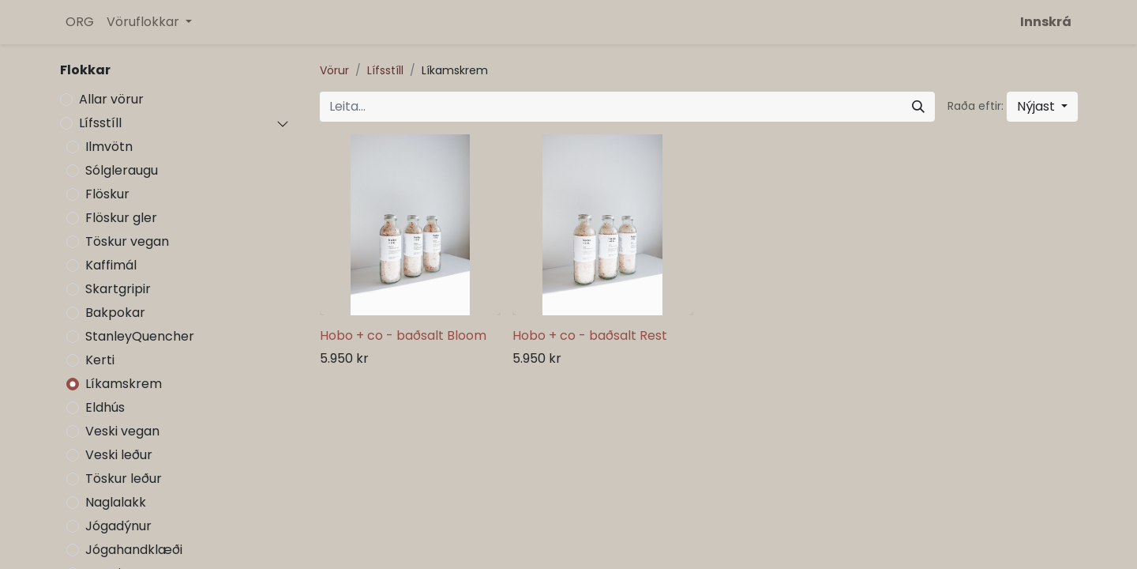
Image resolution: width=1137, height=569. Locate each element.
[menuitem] (79, 22)
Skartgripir (118, 289)
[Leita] (918, 107)
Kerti (99, 360)
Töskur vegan (127, 241)
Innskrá (1045, 22)
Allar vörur (111, 99)
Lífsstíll (100, 123)
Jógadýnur (118, 526)
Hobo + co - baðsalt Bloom (403, 335)
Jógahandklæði (133, 550)
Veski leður (118, 455)
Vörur (334, 70)
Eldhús (105, 407)
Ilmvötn (109, 147)
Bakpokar (115, 312)
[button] (1042, 107)
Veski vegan (122, 431)
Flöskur (107, 194)
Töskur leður (123, 478)
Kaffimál (111, 265)
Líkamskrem (123, 384)
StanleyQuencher (139, 336)
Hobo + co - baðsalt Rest (589, 335)
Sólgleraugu (121, 170)
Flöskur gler (121, 218)
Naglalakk (115, 502)
